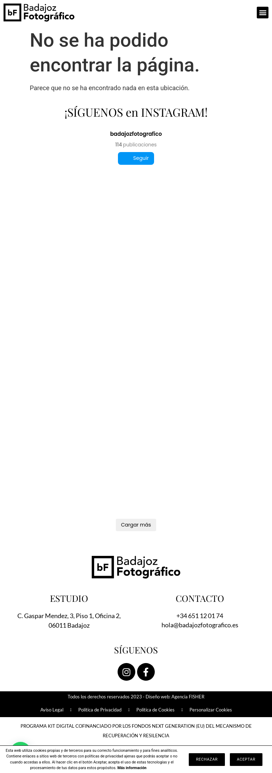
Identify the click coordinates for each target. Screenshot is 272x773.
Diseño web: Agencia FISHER (175, 696)
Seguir (136, 158)
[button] (262, 12)
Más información (132, 768)
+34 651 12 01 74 (199, 616)
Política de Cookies (155, 710)
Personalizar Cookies (210, 710)
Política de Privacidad (99, 710)
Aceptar (246, 759)
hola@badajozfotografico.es (200, 625)
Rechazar (206, 759)
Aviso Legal (51, 710)
